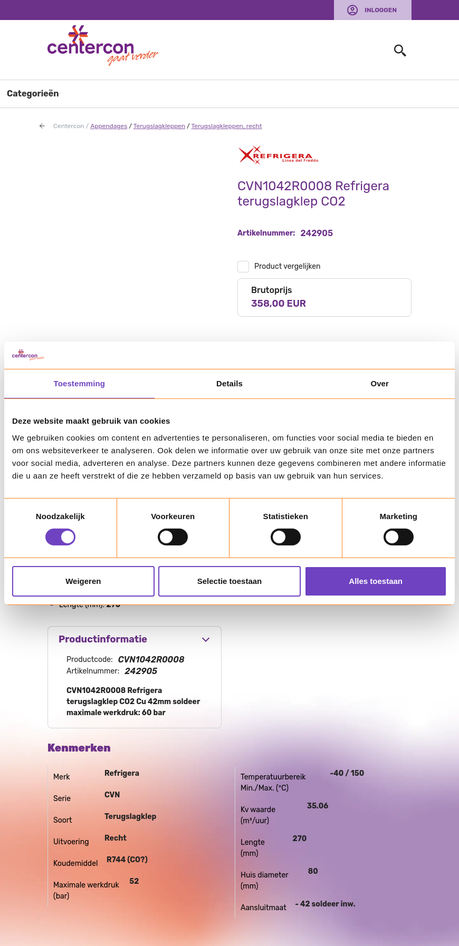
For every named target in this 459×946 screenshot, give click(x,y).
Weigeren (83, 581)
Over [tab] (379, 383)
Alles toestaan (376, 581)
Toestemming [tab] (80, 383)
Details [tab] (229, 383)
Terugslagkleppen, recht (226, 126)
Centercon (68, 126)
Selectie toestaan (229, 581)
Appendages (108, 126)
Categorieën (33, 94)
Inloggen (381, 10)
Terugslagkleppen (159, 126)
